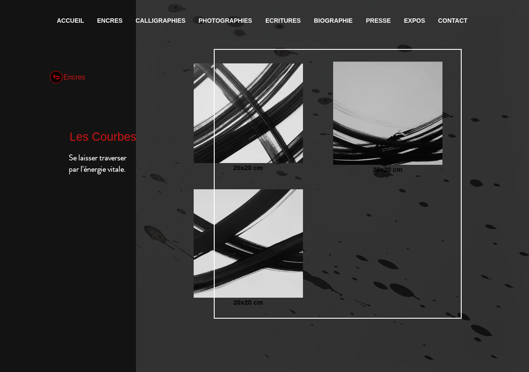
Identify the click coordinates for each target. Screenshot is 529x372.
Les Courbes (103, 136)
